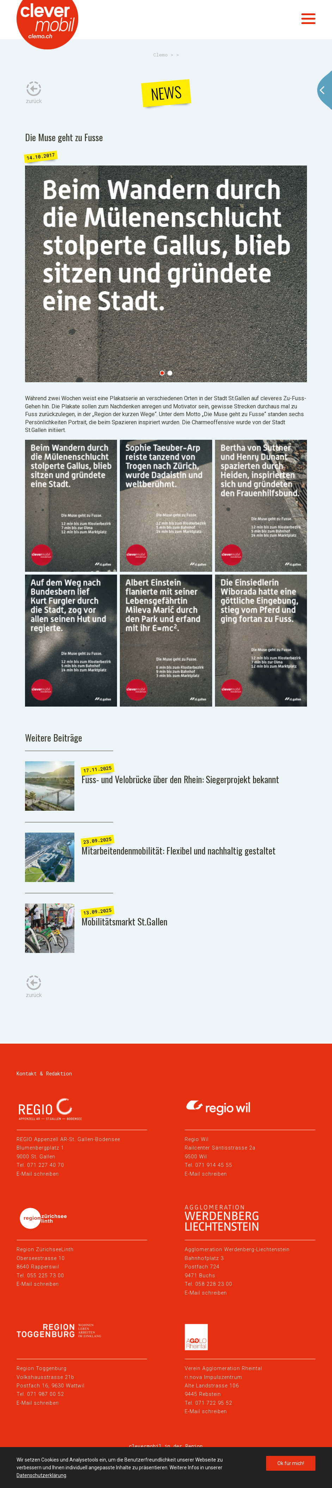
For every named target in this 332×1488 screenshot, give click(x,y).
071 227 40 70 (45, 1165)
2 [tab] (169, 373)
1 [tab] (162, 373)
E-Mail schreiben (38, 1174)
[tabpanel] (166, 274)
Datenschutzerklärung (41, 1475)
